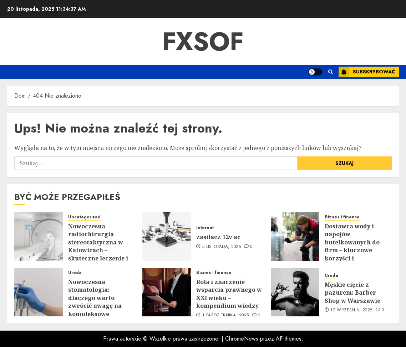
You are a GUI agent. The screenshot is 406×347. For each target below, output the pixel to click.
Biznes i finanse (342, 217)
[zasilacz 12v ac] (166, 236)
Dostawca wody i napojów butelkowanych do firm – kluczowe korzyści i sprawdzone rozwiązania (352, 250)
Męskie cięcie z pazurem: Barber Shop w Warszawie (352, 293)
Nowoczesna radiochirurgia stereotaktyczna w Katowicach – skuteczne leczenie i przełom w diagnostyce (98, 250)
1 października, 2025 (225, 315)
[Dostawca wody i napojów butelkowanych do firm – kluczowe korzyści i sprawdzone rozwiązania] (295, 236)
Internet (205, 228)
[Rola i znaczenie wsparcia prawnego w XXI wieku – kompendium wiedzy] (166, 292)
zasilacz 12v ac (218, 237)
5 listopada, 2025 (221, 247)
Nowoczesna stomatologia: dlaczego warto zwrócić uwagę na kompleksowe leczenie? (95, 302)
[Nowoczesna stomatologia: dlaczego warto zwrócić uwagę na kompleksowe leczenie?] (38, 292)
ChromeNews (241, 339)
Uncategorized (84, 217)
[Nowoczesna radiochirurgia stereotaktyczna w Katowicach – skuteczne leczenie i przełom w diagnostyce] (38, 236)
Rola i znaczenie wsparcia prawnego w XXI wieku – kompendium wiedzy (229, 294)
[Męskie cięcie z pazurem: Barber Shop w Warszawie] (295, 292)
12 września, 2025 (351, 310)
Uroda (75, 273)
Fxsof (203, 41)
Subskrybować (367, 72)
